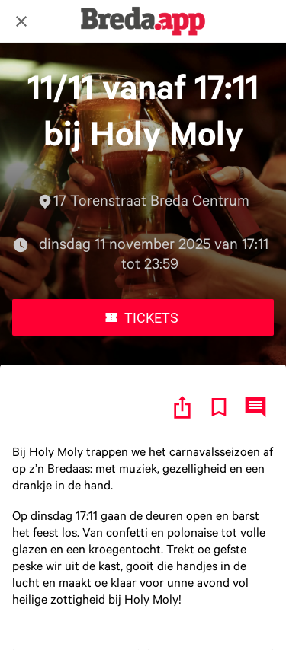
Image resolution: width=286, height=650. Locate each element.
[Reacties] (255, 407)
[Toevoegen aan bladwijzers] (219, 407)
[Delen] (182, 407)
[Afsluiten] (21, 21)
